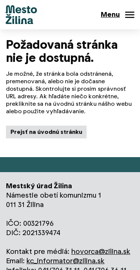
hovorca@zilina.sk (100, 251)
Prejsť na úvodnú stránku (46, 132)
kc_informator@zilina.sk (66, 260)
